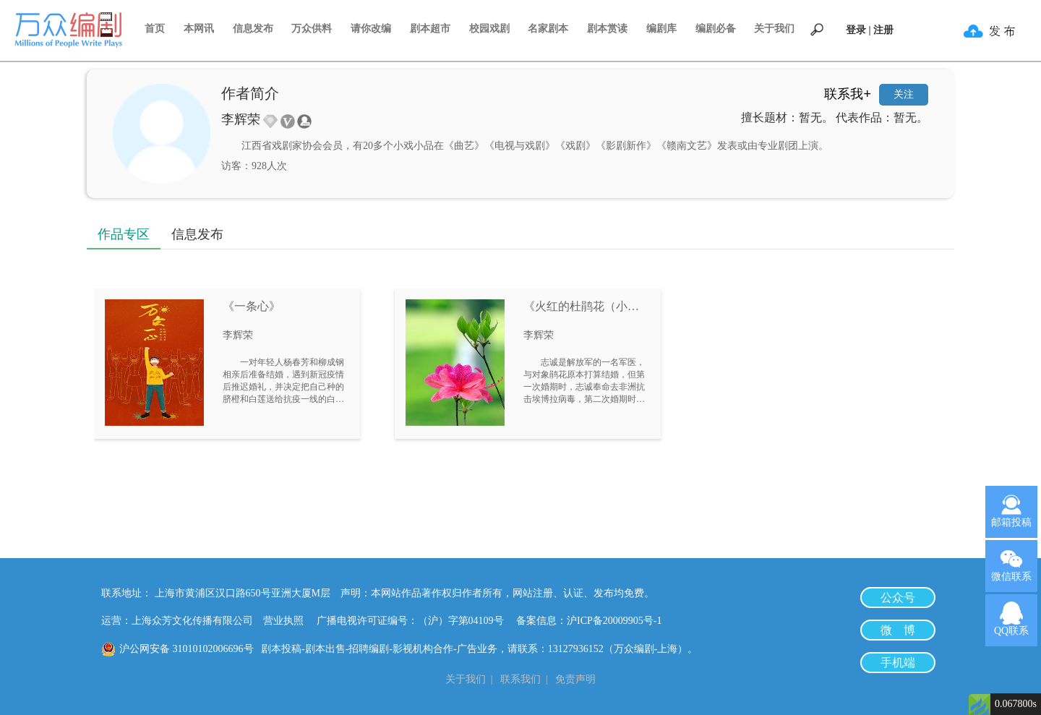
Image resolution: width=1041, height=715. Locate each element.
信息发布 (253, 28)
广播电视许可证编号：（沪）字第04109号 (415, 620)
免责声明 (575, 679)
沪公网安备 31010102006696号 (186, 648)
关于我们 (774, 28)
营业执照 (283, 620)
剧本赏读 (607, 28)
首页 (155, 28)
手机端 (898, 662)
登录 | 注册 (870, 30)
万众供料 (311, 28)
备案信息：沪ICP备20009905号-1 (588, 620)
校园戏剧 (489, 28)
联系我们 (520, 679)
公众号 (898, 597)
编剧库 (661, 28)
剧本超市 (430, 28)
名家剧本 (548, 28)
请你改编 (371, 28)
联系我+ (847, 94)
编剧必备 (715, 28)
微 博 (898, 630)
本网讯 (199, 28)
